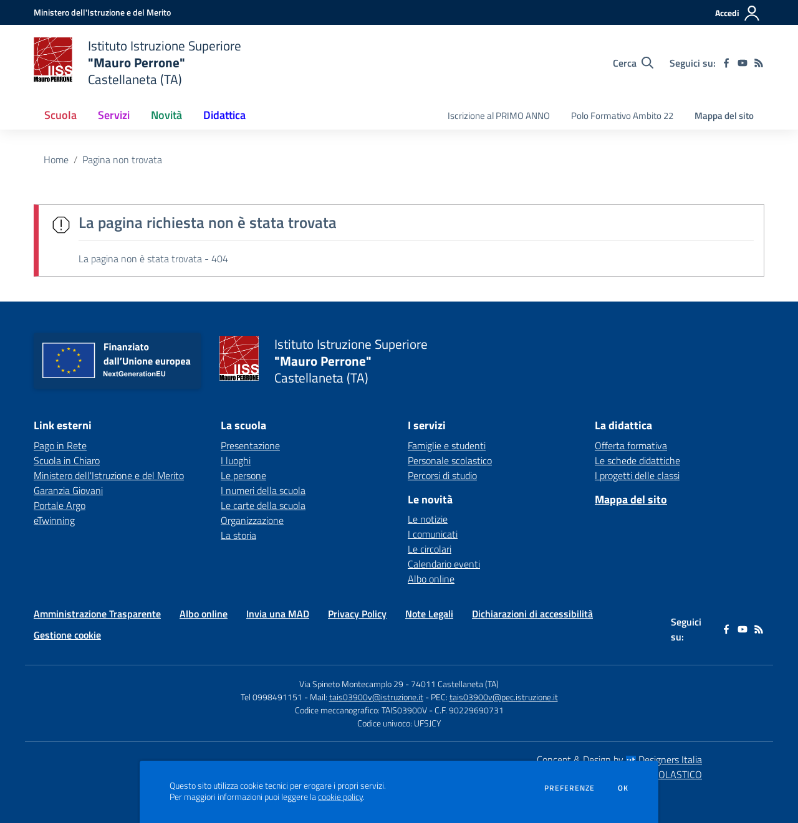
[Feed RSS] (758, 63)
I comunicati (433, 533)
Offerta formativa (631, 445)
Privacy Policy (357, 613)
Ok (623, 788)
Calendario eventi (444, 563)
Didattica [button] (224, 115)
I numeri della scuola (263, 490)
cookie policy (340, 797)
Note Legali (429, 613)
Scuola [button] (60, 115)
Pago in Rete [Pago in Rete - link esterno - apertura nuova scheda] (60, 445)
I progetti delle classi (637, 475)
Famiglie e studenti (447, 445)
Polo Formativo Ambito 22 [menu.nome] (622, 115)
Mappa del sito (724, 115)
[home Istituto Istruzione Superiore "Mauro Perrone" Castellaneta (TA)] (137, 62)
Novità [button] (166, 115)
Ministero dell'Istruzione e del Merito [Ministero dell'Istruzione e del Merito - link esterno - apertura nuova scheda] (109, 475)
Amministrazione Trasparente (97, 613)
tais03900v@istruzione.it (376, 696)
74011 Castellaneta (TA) (455, 683)
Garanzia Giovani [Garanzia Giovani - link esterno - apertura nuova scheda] (68, 490)
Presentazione (250, 445)
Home (56, 159)
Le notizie (428, 518)
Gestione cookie (67, 634)
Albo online (431, 578)
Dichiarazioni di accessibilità (532, 613)
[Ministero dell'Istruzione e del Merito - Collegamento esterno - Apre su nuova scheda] (102, 12)
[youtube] (742, 63)
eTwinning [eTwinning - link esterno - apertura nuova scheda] (54, 520)
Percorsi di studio (442, 475)
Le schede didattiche (637, 460)
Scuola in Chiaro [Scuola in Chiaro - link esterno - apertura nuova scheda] (67, 460)
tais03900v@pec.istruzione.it (503, 696)
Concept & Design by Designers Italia (619, 759)
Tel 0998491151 (272, 696)
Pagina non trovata (122, 159)
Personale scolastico (450, 460)
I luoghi (236, 460)
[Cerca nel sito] (633, 63)
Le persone (243, 475)
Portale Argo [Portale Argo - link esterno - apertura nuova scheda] (59, 505)
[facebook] (726, 63)
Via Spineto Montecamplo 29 (351, 683)
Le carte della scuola (263, 505)
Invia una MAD (277, 613)
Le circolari (429, 548)
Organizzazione (252, 520)
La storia (238, 535)
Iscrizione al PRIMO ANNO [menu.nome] (499, 115)
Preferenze (569, 788)
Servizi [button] (114, 115)
